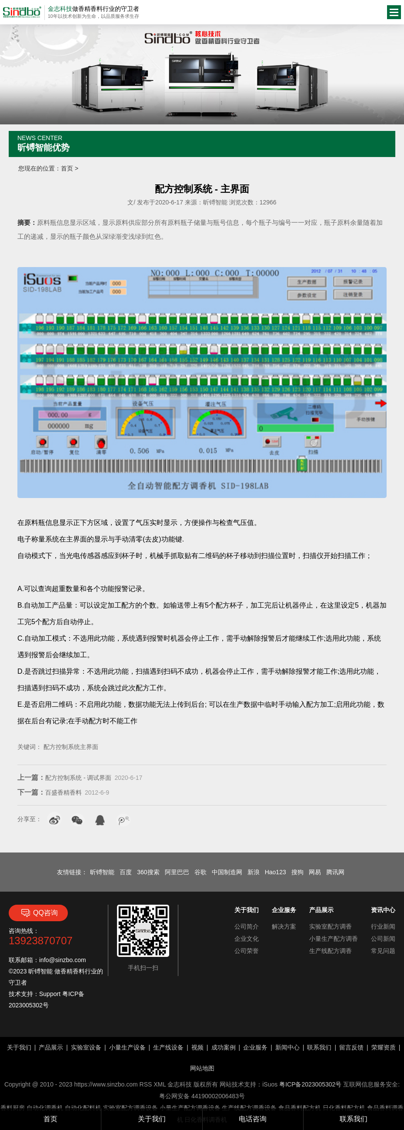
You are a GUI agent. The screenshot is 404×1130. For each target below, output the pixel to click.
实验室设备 (86, 1047)
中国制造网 (227, 872)
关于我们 (152, 1119)
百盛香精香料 (49, 792)
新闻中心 (287, 1047)
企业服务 (255, 1047)
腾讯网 (335, 872)
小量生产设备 (127, 1047)
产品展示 (51, 1047)
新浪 (253, 872)
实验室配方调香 (330, 926)
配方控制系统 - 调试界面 (64, 777)
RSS (146, 1084)
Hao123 (275, 872)
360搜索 (148, 872)
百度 (126, 872)
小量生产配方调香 (333, 938)
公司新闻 (383, 938)
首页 (67, 168)
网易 (315, 872)
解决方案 (284, 926)
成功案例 (223, 1047)
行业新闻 (383, 926)
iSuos (269, 1084)
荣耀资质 (383, 1047)
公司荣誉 (246, 950)
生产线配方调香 (330, 950)
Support (49, 993)
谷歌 (200, 872)
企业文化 (246, 938)
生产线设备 (168, 1047)
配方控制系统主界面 (70, 746)
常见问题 (383, 950)
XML (160, 1084)
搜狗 (297, 872)
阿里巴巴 (177, 872)
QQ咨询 (38, 913)
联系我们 (353, 1119)
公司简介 (246, 926)
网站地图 (202, 1068)
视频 (197, 1047)
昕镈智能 (102, 872)
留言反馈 (351, 1047)
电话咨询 (253, 1119)
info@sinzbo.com (62, 959)
